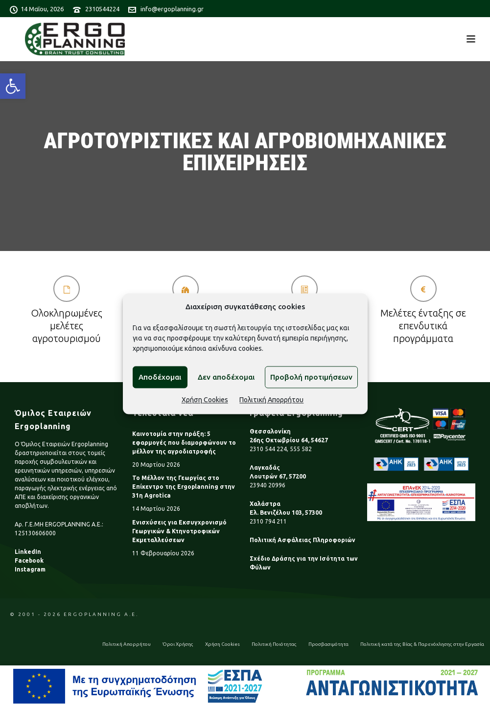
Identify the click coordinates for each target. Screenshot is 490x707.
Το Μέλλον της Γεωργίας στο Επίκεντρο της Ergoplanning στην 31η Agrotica (183, 487)
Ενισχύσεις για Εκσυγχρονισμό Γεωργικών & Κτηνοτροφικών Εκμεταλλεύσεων (179, 531)
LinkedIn (28, 551)
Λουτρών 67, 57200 (278, 476)
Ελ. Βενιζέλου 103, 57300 (286, 512)
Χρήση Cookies (205, 400)
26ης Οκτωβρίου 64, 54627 (289, 440)
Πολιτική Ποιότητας (274, 644)
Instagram (30, 569)
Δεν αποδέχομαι (226, 377)
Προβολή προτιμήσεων (311, 377)
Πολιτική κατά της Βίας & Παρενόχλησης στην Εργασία (422, 644)
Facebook (29, 560)
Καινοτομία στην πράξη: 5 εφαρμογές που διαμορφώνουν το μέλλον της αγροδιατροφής (184, 443)
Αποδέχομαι (160, 377)
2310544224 (102, 8)
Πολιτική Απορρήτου (271, 400)
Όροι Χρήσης (178, 644)
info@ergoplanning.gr (172, 8)
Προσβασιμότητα (328, 644)
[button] (12, 86)
